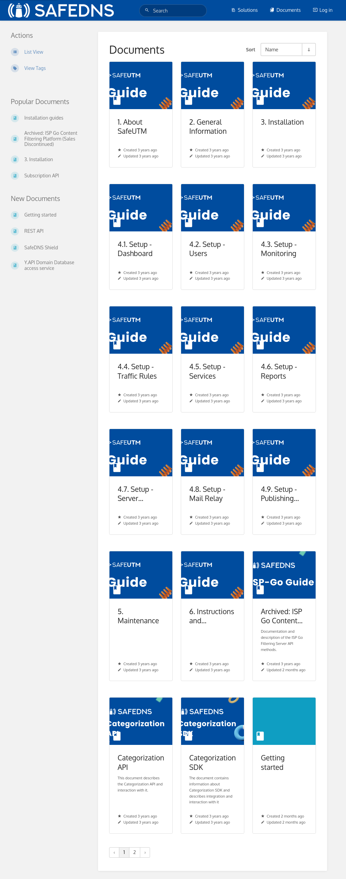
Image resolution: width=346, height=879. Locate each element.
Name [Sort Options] (271, 49)
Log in (322, 10)
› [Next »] (145, 852)
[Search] (148, 10)
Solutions (244, 10)
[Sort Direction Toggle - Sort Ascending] (308, 49)
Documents (285, 10)
